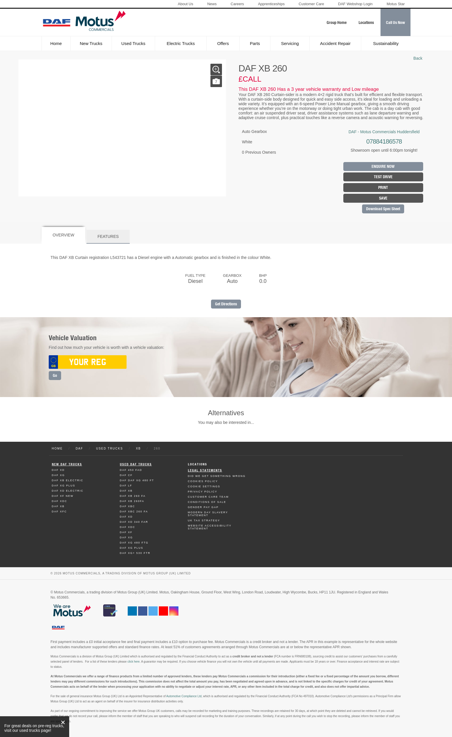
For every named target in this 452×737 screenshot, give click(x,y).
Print (383, 187)
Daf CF (126, 475)
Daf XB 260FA (132, 501)
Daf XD (58, 470)
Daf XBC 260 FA (134, 511)
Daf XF (126, 532)
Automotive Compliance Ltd (183, 696)
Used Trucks (133, 43)
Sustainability (385, 43)
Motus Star (396, 4)
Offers (223, 43)
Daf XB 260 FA (133, 496)
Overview (63, 235)
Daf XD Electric (68, 490)
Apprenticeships (271, 4)
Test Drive (383, 176)
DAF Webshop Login (355, 4)
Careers (237, 4)
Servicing (290, 43)
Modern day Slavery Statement (208, 514)
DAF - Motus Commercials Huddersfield (384, 131)
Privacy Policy (202, 491)
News (212, 4)
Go (55, 375)
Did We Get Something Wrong (217, 476)
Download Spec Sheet (383, 208)
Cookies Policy (203, 481)
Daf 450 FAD (131, 470)
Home (56, 43)
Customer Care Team (208, 496)
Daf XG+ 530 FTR (135, 553)
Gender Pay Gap (203, 507)
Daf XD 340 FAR (134, 521)
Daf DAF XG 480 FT (137, 480)
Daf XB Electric (68, 480)
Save (383, 198)
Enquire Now (383, 166)
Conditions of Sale (207, 502)
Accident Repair (335, 43)
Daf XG (58, 475)
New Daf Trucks (67, 464)
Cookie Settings (204, 486)
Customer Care (311, 4)
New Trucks (91, 43)
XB (138, 448)
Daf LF (126, 485)
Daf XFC (59, 511)
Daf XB (58, 506)
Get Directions (226, 304)
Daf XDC (59, 501)
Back (417, 58)
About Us (185, 4)
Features (108, 236)
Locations (197, 464)
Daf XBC (127, 506)
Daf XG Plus (64, 485)
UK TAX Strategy (204, 520)
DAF (79, 448)
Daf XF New (63, 496)
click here (133, 661)
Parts (255, 43)
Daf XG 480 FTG (134, 542)
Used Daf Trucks (136, 464)
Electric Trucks (181, 43)
